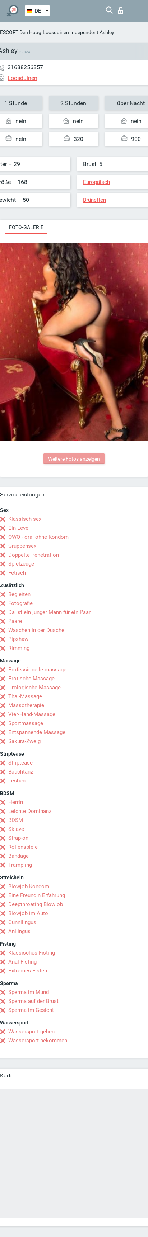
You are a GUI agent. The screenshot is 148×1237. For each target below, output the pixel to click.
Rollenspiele (23, 847)
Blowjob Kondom (28, 886)
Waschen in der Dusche (36, 630)
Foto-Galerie (26, 227)
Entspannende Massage (36, 732)
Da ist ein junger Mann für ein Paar (49, 612)
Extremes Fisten (27, 970)
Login (120, 10)
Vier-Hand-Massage (31, 714)
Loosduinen (56, 32)
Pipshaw (18, 639)
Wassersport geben (31, 1031)
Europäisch (96, 182)
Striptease (20, 763)
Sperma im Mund (28, 992)
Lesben (17, 780)
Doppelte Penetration (33, 555)
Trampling (20, 865)
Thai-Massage (25, 696)
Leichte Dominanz (29, 811)
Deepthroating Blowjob (35, 904)
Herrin (15, 802)
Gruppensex (22, 546)
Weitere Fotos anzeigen (74, 459)
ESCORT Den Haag (20, 32)
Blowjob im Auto (28, 913)
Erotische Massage (31, 678)
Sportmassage (25, 723)
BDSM (15, 820)
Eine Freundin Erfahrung (36, 895)
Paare (15, 621)
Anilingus (19, 931)
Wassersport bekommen (37, 1040)
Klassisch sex (24, 519)
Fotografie (20, 603)
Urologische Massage (34, 687)
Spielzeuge (21, 564)
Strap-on (18, 838)
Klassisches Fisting (31, 953)
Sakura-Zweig (24, 741)
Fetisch (17, 573)
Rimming (18, 648)
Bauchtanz (20, 772)
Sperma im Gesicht (31, 1010)
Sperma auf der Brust (33, 1001)
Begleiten (19, 594)
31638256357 (25, 67)
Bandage (18, 856)
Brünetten (94, 200)
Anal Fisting (22, 961)
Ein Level (19, 528)
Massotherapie (26, 705)
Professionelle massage (37, 669)
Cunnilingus (22, 922)
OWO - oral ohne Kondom (38, 537)
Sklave (16, 829)
